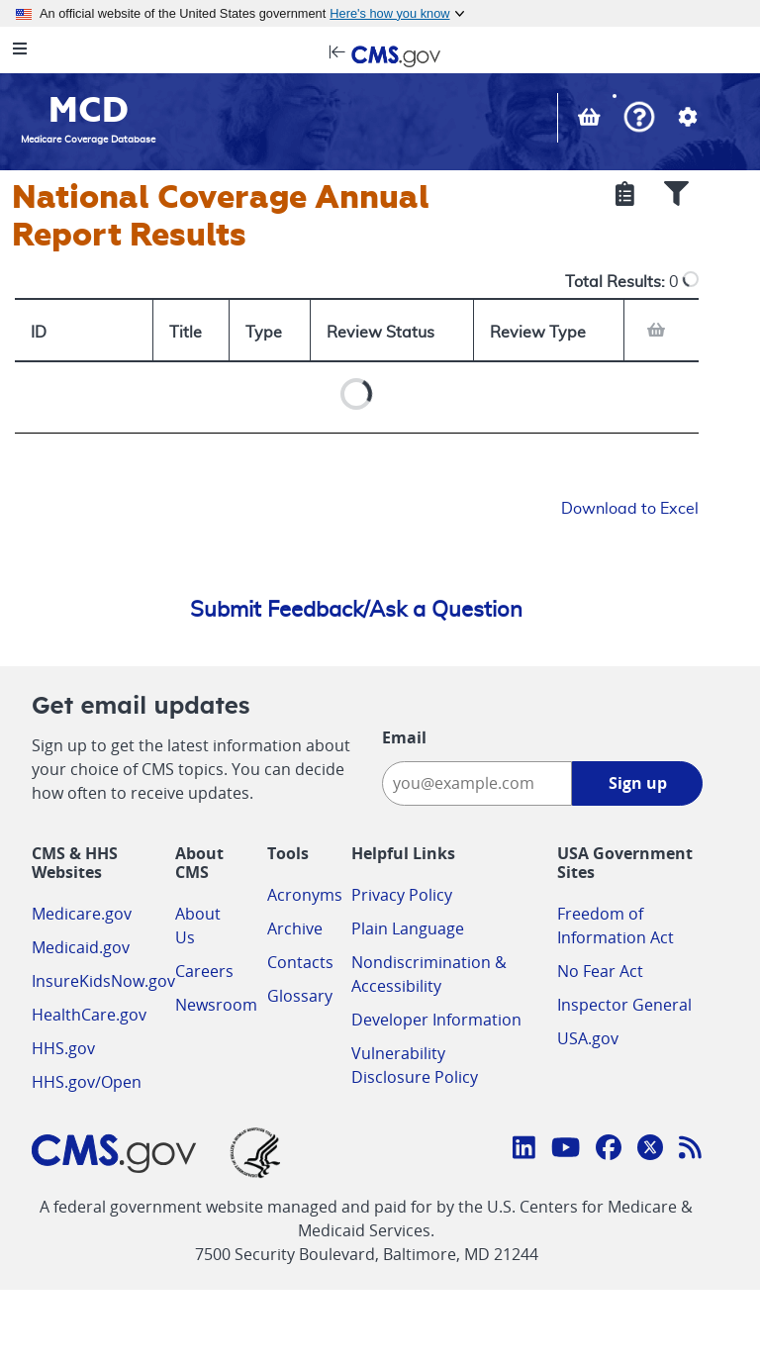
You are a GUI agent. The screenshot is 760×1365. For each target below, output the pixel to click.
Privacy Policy (401, 895)
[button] (639, 119)
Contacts (300, 962)
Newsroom (216, 1005)
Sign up (638, 783)
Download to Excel (630, 509)
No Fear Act (600, 971)
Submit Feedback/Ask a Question (356, 610)
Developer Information (436, 1019)
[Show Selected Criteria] (625, 196)
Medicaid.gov (81, 947)
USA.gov (587, 1038)
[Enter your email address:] (477, 783)
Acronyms (304, 895)
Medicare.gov (82, 914)
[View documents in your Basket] (591, 120)
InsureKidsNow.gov (103, 981)
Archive (295, 928)
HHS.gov (63, 1048)
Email (404, 737)
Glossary (299, 996)
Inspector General (624, 1005)
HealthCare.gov (89, 1014)
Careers (204, 971)
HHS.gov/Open (87, 1082)
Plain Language (407, 928)
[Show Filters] (676, 196)
